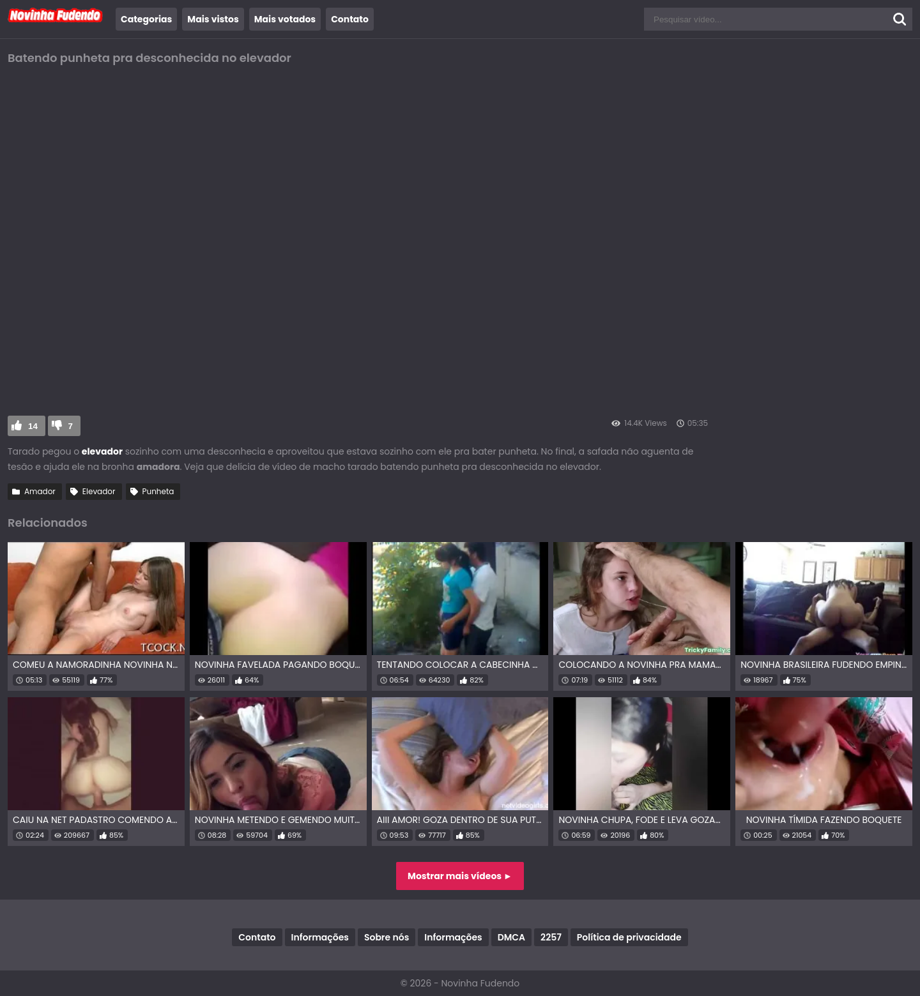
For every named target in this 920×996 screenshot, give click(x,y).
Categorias (146, 19)
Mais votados (285, 19)
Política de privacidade (629, 937)
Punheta (158, 491)
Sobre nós (386, 937)
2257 (551, 937)
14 (33, 426)
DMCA (511, 937)
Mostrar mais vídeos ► (460, 876)
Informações (320, 937)
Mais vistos (212, 19)
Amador (40, 491)
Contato (350, 19)
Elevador (99, 491)
